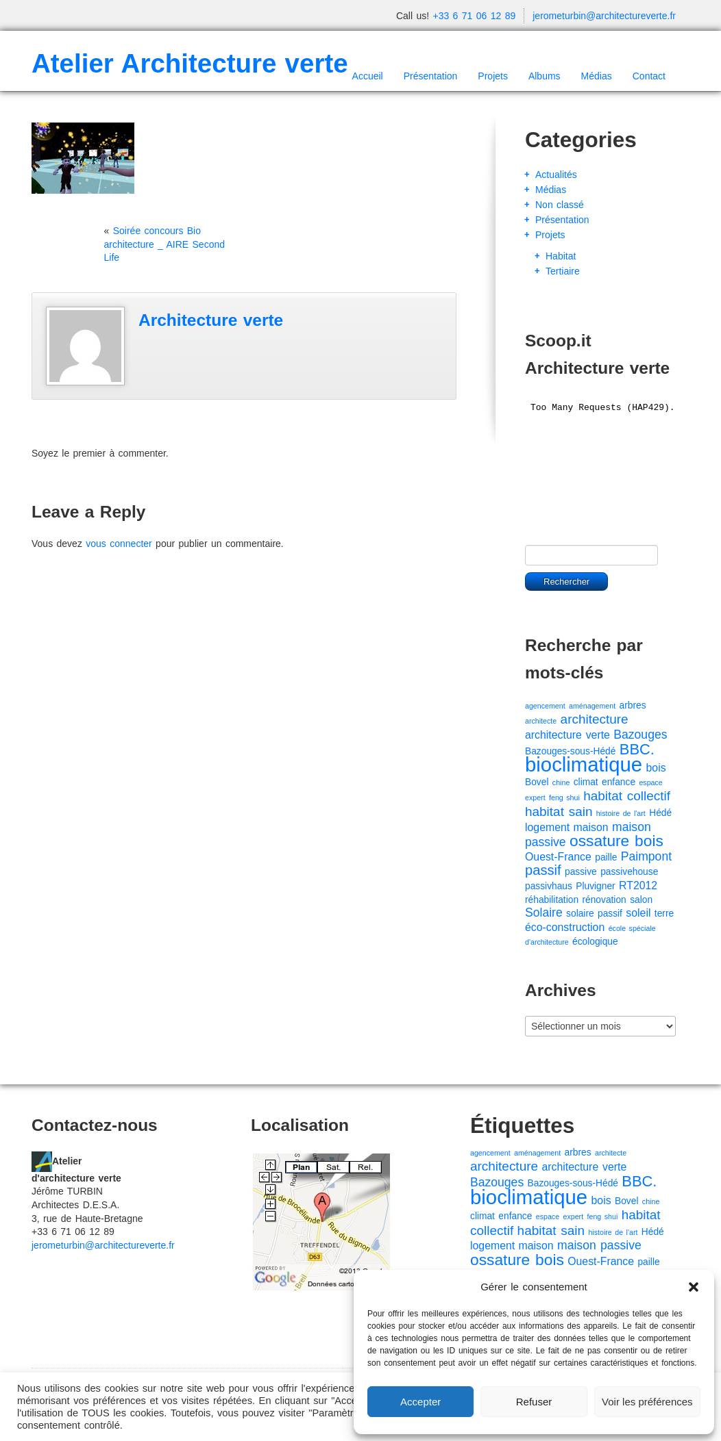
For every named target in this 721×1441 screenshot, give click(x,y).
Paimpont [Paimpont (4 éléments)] (646, 856)
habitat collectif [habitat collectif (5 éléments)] (626, 796)
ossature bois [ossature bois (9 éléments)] (616, 841)
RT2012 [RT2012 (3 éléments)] (638, 885)
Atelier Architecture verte (190, 63)
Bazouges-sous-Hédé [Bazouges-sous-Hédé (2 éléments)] (570, 751)
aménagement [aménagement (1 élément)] (592, 706)
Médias (596, 76)
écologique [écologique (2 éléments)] (595, 941)
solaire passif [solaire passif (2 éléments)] (594, 913)
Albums (544, 76)
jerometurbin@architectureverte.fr (604, 15)
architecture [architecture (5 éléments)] (594, 719)
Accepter (420, 1401)
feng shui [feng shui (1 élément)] (564, 797)
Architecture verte (210, 320)
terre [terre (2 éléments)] (664, 913)
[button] (693, 1287)
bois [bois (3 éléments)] (656, 768)
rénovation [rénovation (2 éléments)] (604, 900)
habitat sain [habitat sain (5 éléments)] (558, 811)
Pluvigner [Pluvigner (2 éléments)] (595, 886)
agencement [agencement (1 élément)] (545, 706)
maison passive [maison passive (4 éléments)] (599, 1245)
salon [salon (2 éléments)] (641, 900)
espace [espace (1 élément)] (650, 782)
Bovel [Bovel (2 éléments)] (536, 782)
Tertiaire (563, 271)
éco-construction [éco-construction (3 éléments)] (564, 927)
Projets (493, 76)
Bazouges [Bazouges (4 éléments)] (640, 734)
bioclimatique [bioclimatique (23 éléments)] (583, 764)
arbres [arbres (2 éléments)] (633, 705)
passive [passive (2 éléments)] (581, 872)
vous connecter (118, 543)
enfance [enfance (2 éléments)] (618, 782)
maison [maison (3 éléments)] (591, 827)
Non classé (559, 204)
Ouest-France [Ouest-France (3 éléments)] (558, 857)
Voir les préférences (647, 1401)
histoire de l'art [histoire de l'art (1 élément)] (621, 813)
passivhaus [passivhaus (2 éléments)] (548, 886)
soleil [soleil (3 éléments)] (638, 913)
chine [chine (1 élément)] (561, 782)
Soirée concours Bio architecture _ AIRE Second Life (164, 244)
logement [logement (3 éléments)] (547, 827)
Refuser (534, 1401)
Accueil (367, 76)
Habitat (561, 256)
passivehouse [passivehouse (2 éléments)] (629, 872)
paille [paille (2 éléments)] (606, 857)
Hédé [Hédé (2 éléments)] (660, 813)
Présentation (431, 76)
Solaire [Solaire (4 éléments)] (544, 912)
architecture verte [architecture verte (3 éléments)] (567, 735)
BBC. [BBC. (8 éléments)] (637, 749)
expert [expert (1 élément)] (535, 797)
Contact (649, 76)
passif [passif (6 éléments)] (543, 870)
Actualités (556, 174)
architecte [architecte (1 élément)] (541, 721)
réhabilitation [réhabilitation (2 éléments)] (551, 900)
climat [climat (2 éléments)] (586, 782)
